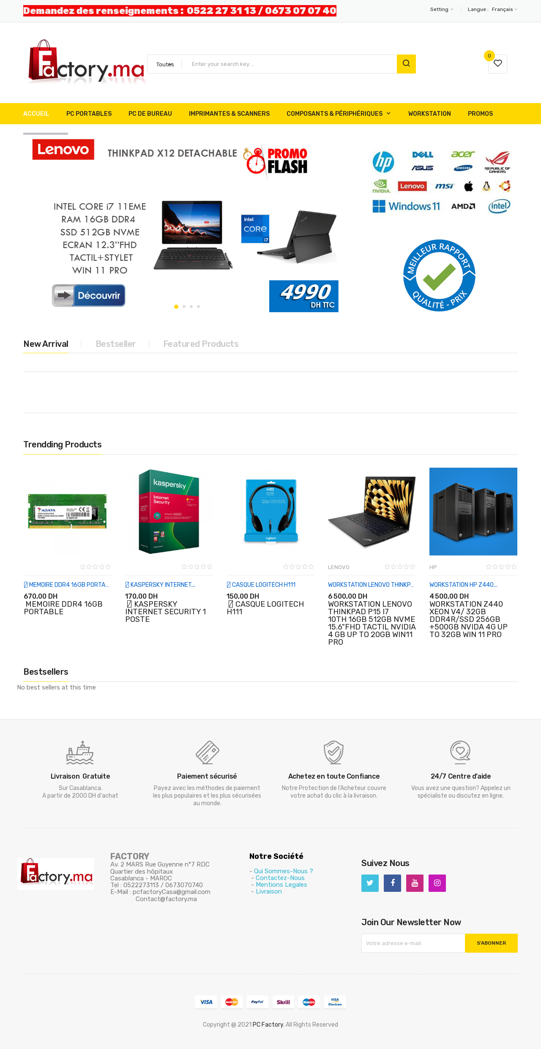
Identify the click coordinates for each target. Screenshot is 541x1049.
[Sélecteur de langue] (504, 9)
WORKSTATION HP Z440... (463, 585)
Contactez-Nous (280, 878)
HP (433, 567)
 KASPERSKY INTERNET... (160, 585)
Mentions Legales (281, 884)
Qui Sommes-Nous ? (283, 871)
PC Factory (268, 1024)
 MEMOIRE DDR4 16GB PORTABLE (68, 585)
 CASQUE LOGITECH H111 (261, 585)
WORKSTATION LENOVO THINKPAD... (372, 585)
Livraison (269, 891)
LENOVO (339, 567)
